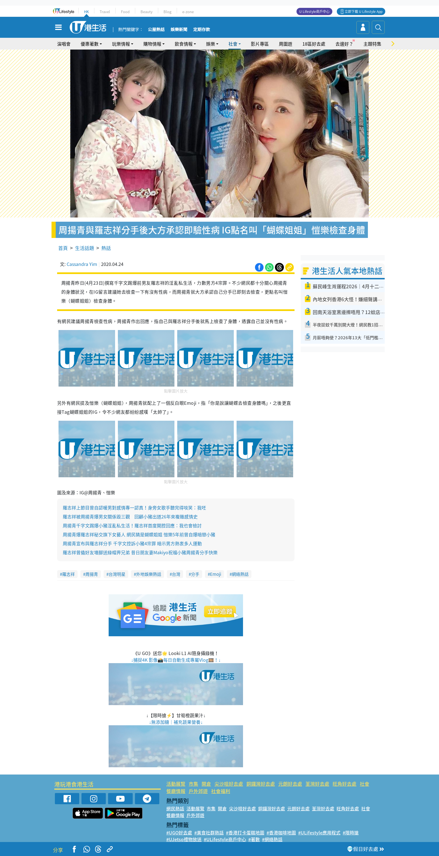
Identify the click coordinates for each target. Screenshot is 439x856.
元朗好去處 (290, 783)
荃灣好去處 (317, 783)
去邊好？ (344, 43)
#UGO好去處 (179, 832)
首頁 (63, 247)
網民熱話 (175, 808)
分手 (195, 574)
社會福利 (220, 790)
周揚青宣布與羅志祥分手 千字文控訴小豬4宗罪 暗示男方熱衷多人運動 (132, 543)
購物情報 (152, 43)
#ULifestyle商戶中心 (225, 839)
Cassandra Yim (82, 264)
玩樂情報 (121, 43)
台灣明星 (117, 574)
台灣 (176, 574)
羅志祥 (68, 574)
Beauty (147, 11)
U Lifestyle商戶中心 (314, 11)
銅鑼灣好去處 (260, 783)
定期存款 (201, 29)
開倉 (206, 783)
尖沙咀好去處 (228, 783)
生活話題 (84, 247)
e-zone (188, 11)
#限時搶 (351, 832)
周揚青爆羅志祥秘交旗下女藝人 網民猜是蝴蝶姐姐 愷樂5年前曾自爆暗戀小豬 (139, 534)
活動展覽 (175, 783)
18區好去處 (313, 43)
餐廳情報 (175, 790)
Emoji (215, 574)
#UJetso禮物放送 (184, 839)
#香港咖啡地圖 (281, 832)
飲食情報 (184, 43)
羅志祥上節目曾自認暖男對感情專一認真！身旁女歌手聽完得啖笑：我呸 (134, 507)
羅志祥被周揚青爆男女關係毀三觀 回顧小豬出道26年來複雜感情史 (130, 516)
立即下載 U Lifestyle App (363, 11)
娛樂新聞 (179, 29)
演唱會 (64, 43)
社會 (232, 43)
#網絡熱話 (272, 839)
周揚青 (91, 574)
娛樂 (210, 43)
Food (125, 11)
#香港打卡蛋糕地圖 (245, 832)
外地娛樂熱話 (148, 574)
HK (86, 11)
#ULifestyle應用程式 (319, 832)
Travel (105, 11)
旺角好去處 (344, 783)
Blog (167, 11)
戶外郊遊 (198, 790)
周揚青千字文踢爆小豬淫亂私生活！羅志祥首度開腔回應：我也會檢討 (132, 525)
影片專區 (260, 43)
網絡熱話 (240, 574)
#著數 (254, 839)
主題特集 (372, 43)
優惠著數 (90, 43)
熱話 (106, 247)
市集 (193, 783)
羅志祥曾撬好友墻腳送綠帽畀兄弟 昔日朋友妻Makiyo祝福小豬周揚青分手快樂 (140, 552)
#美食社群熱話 (209, 832)
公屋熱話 (156, 29)
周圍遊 (285, 43)
